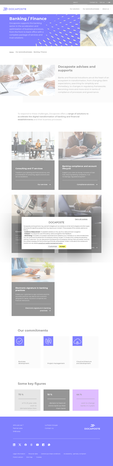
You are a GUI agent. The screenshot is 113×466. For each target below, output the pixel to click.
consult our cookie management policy (50, 243)
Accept (62, 246)
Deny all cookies (81, 219)
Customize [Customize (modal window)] (52, 246)
